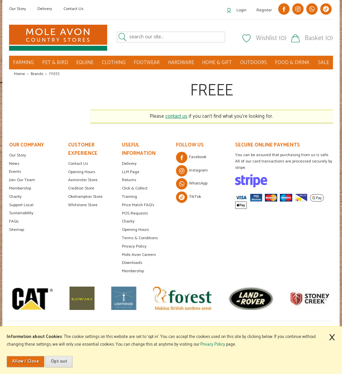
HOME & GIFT (217, 62)
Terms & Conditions (140, 238)
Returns (129, 179)
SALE (323, 62)
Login (241, 10)
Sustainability (21, 213)
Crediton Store (81, 188)
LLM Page (130, 171)
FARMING (23, 62)
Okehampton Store (85, 196)
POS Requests (135, 213)
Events (15, 171)
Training (129, 196)
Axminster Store (83, 179)
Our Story (17, 8)
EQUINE (85, 62)
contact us (176, 116)
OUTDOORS (253, 62)
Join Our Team (22, 179)
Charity (15, 196)
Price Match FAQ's (138, 205)
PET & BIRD (55, 62)
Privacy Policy (134, 246)
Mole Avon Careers (139, 254)
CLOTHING (114, 62)
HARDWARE (181, 62)
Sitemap (16, 229)
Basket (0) (319, 38)
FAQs (14, 221)
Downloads (132, 262)
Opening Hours (81, 171)
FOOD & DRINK (292, 62)
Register (264, 10)
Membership (20, 188)
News (14, 163)
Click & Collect (135, 188)
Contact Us (73, 8)
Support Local (21, 205)
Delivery (44, 8)
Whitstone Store (83, 205)
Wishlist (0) (271, 38)
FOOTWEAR (147, 62)
